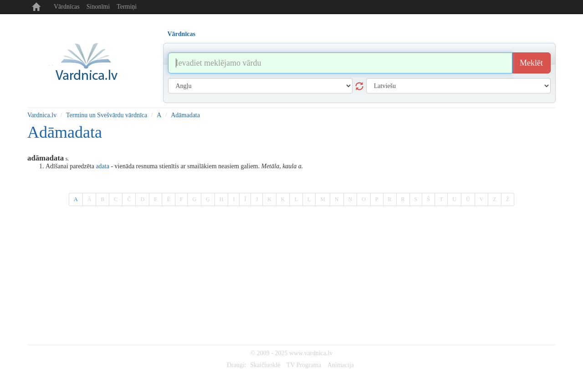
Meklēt (531, 62)
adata (102, 166)
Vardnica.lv (41, 115)
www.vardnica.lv (311, 353)
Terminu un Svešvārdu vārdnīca (106, 115)
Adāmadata (185, 115)
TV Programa (303, 365)
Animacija (340, 365)
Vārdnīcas (67, 6)
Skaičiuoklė (265, 365)
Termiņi (127, 6)
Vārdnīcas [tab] (181, 34)
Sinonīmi (98, 6)
